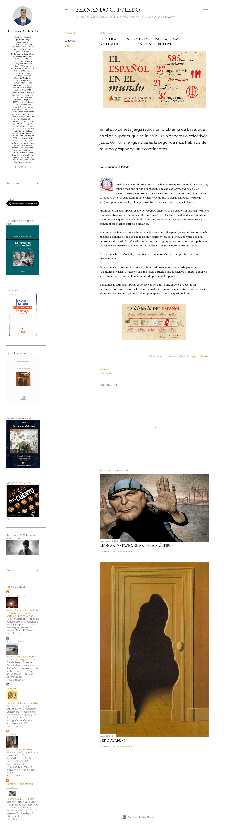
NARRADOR (152, 17)
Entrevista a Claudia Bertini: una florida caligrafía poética (21, 658)
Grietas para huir (15, 799)
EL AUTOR (92, 17)
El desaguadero (15, 641)
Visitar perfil (22, 167)
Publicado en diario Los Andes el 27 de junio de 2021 (178, 356)
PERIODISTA (135, 17)
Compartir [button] (70, 33)
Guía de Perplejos (16, 595)
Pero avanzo (112, 740)
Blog (67, 45)
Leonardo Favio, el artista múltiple (136, 545)
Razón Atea (13, 734)
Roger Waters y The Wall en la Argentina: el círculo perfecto (22, 613)
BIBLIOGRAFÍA (108, 17)
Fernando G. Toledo (108, 9)
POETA (123, 17)
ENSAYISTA (167, 17)
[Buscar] (207, 9)
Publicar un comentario (123, 551)
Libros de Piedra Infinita (19, 783)
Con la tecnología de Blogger (138, 817)
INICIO (80, 17)
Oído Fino (11, 688)
